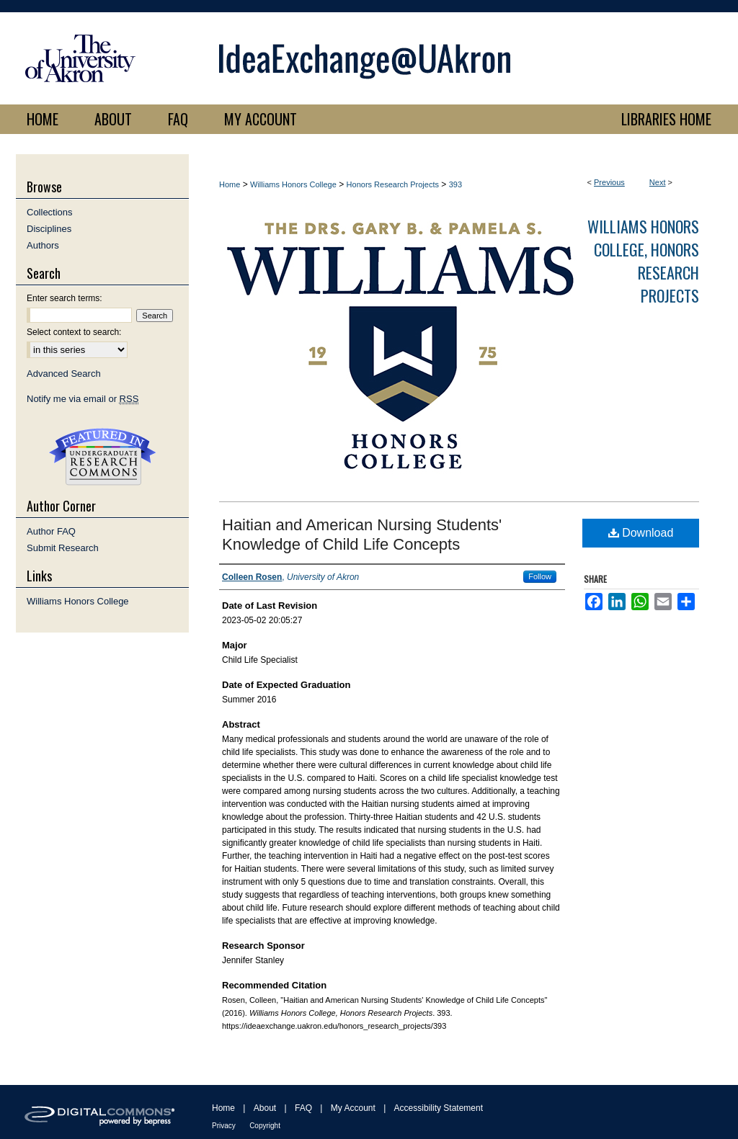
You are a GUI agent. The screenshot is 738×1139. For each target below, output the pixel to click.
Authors (43, 245)
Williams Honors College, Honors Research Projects (643, 261)
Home (229, 184)
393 (455, 184)
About (265, 1108)
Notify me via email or (82, 398)
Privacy (224, 1126)
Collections (50, 212)
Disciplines (49, 228)
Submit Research (63, 547)
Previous (609, 182)
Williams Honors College (293, 184)
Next (657, 182)
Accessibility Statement (438, 1108)
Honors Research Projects (393, 184)
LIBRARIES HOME (666, 119)
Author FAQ (51, 531)
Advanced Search (64, 373)
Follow (539, 576)
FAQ (303, 1108)
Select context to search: (74, 332)
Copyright (264, 1126)
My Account (353, 1108)
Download (641, 533)
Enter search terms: (64, 298)
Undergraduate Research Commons (102, 457)
